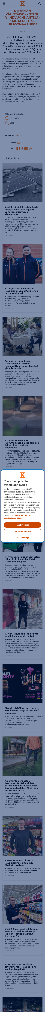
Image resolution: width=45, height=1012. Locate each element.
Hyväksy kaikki (22, 525)
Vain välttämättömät (22, 531)
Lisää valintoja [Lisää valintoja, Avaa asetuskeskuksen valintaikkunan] (22, 538)
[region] (22, 506)
